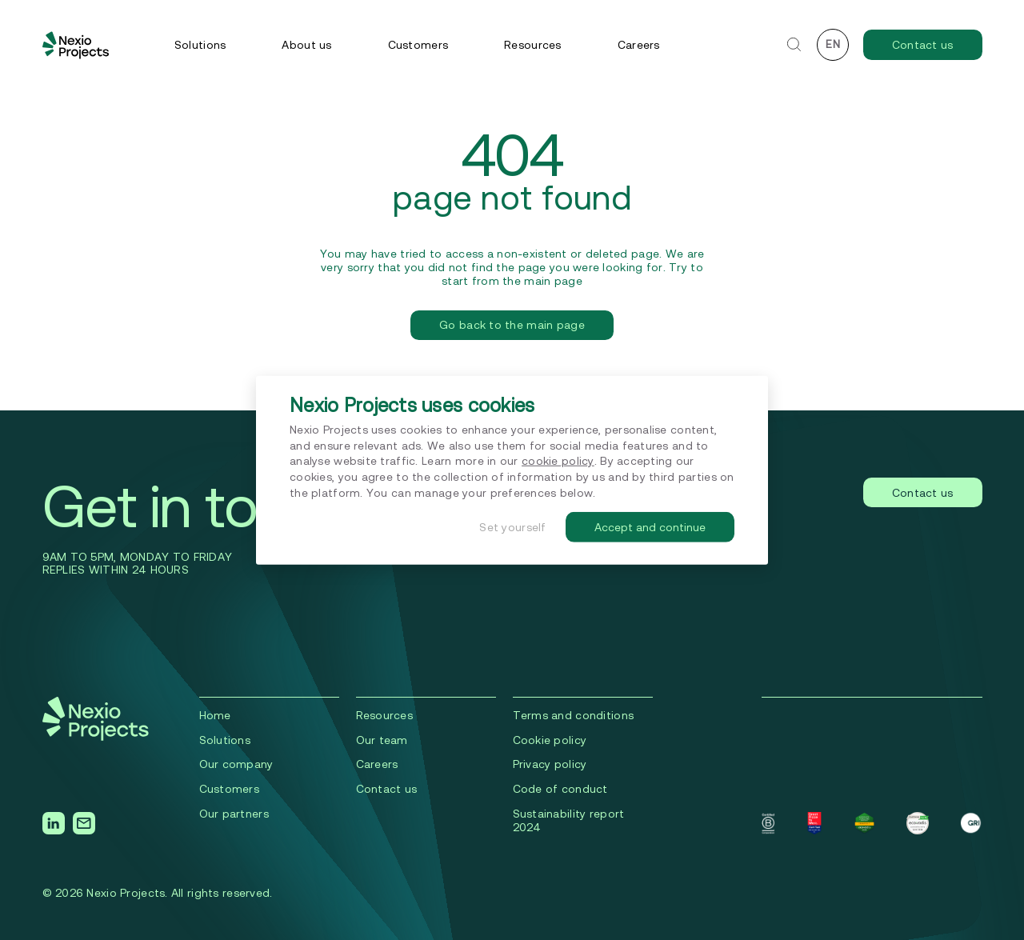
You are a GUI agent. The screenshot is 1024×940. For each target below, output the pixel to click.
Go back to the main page (512, 324)
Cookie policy (550, 740)
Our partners (234, 813)
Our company (236, 764)
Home (215, 715)
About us (306, 44)
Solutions (200, 44)
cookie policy (558, 460)
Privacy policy (550, 764)
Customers (418, 44)
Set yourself (512, 527)
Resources (533, 44)
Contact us (923, 44)
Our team (382, 740)
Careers (639, 44)
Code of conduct (560, 788)
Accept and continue (650, 527)
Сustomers (229, 788)
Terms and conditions (573, 715)
